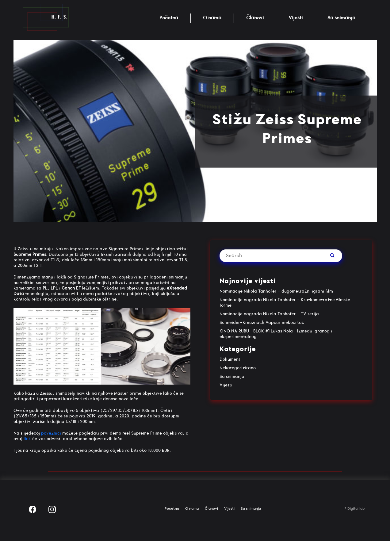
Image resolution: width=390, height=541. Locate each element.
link (27, 438)
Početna (168, 18)
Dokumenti (231, 359)
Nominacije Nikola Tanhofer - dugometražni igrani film (276, 291)
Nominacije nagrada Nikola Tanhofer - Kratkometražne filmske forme (285, 302)
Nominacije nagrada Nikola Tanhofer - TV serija (269, 314)
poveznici (51, 433)
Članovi (255, 18)
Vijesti (296, 18)
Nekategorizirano (238, 368)
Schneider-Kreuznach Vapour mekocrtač (262, 322)
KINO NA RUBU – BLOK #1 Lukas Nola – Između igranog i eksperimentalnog (276, 334)
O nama (212, 18)
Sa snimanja (341, 18)
